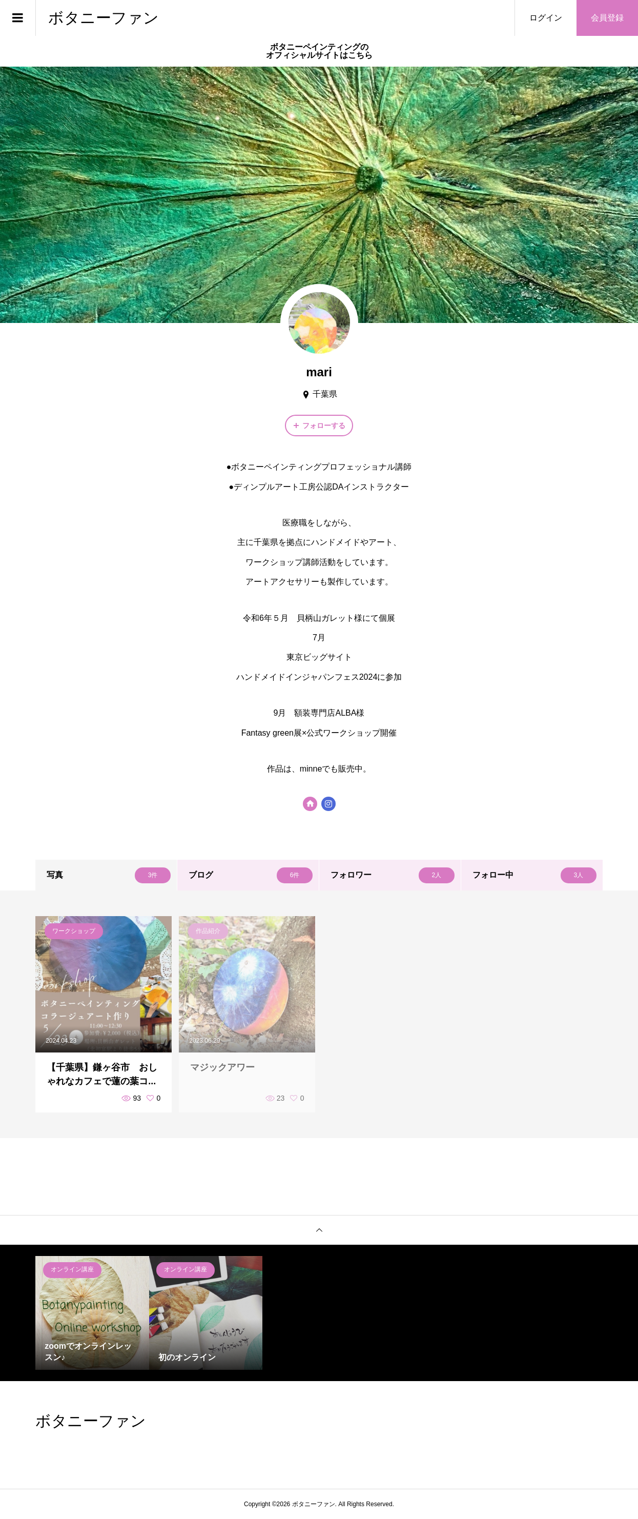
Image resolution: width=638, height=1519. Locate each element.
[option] (92, 1312)
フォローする (323, 425)
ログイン (545, 17)
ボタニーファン (103, 17)
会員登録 (607, 17)
